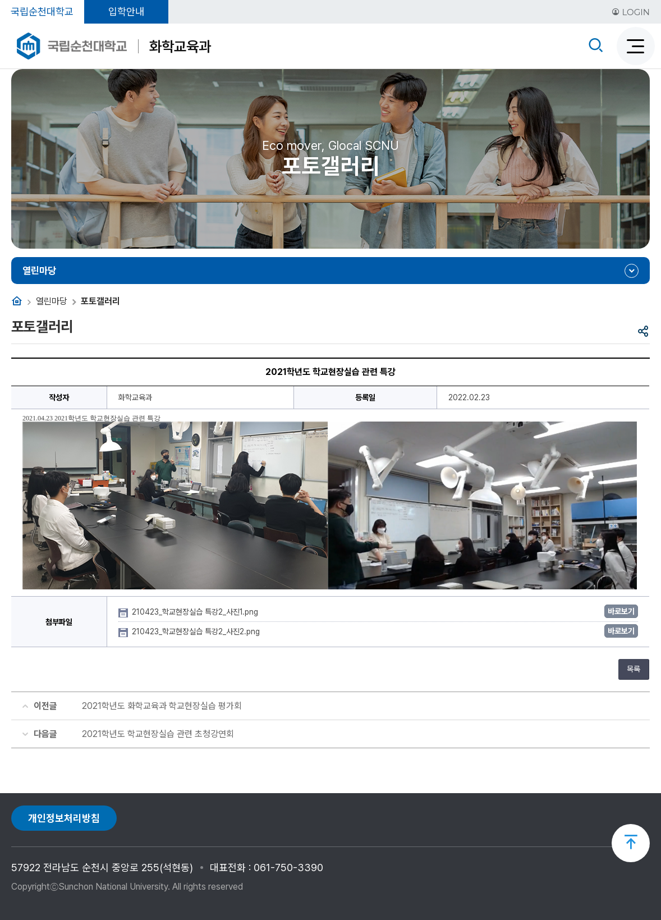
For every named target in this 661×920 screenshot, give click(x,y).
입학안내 (126, 11)
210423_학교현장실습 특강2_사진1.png (196, 611)
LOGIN (631, 12)
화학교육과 (180, 46)
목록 (633, 669)
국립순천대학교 (42, 11)
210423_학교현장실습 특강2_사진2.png (197, 631)
